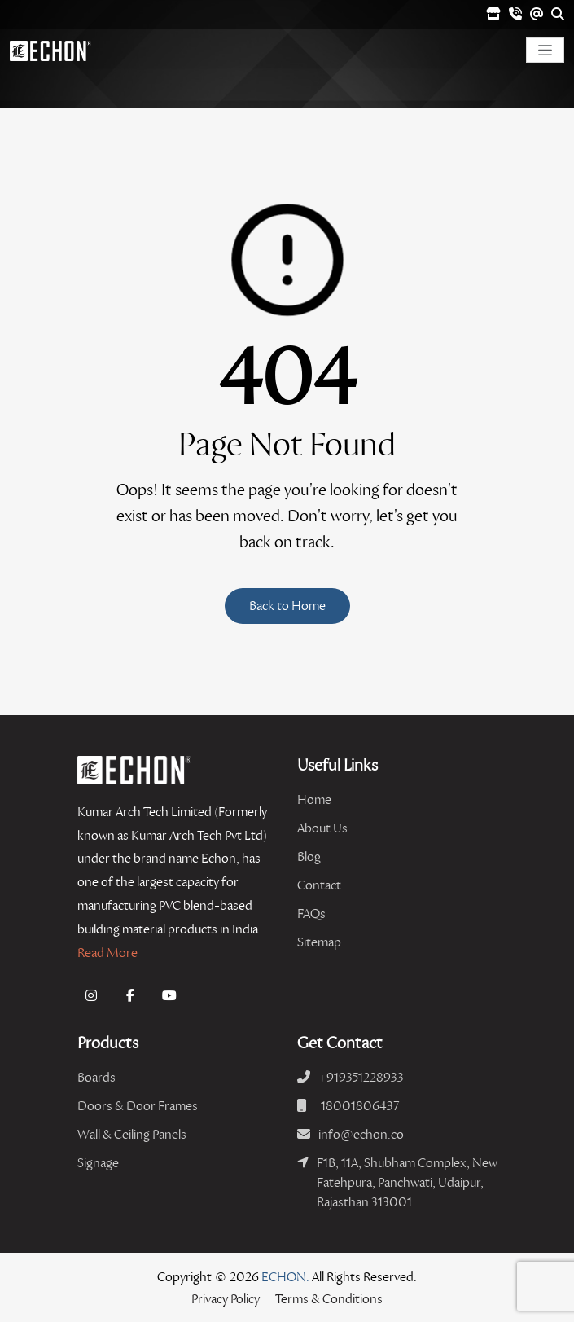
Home (314, 799)
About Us (322, 828)
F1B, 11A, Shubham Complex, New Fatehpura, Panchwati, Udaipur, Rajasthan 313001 (407, 1182)
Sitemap (319, 942)
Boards (96, 1077)
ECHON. (285, 1277)
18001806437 (360, 1105)
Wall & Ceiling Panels (131, 1134)
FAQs (311, 913)
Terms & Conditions (329, 1299)
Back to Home (287, 605)
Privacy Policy (225, 1299)
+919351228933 (361, 1077)
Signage (98, 1162)
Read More (107, 952)
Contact (319, 885)
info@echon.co (361, 1134)
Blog (309, 856)
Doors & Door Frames (137, 1105)
